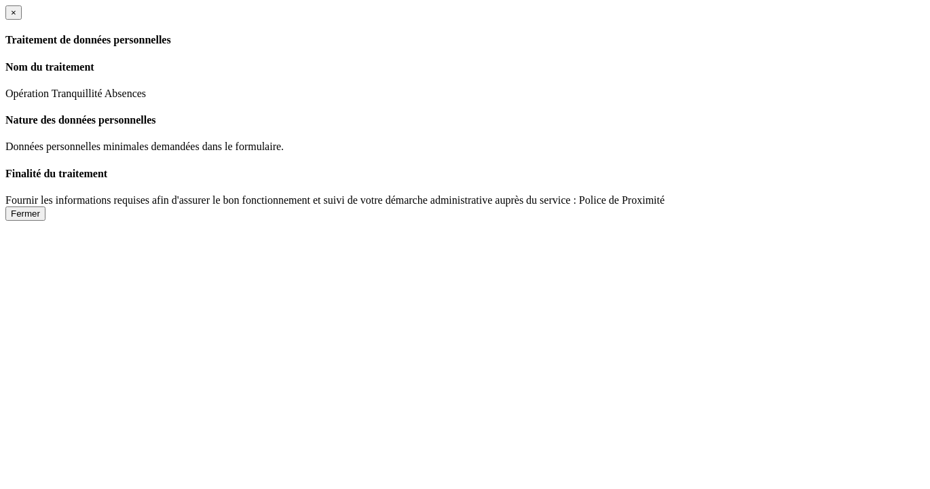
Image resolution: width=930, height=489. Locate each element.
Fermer (25, 214)
